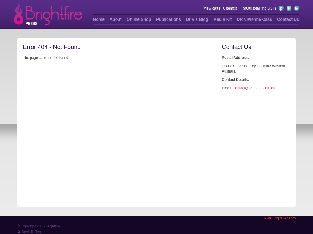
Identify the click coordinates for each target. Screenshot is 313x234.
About (115, 19)
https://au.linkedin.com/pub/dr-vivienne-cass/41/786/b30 (296, 8)
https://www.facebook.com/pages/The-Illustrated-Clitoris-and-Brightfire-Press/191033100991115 (281, 8)
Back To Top (31, 232)
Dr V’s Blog (197, 19)
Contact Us (288, 19)
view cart (211, 8)
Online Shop (139, 19)
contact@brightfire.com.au (254, 88)
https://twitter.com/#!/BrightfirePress (289, 8)
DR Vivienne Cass (254, 19)
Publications (168, 19)
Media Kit (222, 19)
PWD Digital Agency (280, 218)
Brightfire (48, 14)
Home (99, 19)
